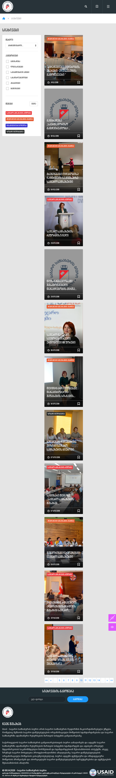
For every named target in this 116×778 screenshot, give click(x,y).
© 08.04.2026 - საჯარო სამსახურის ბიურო (45, 772)
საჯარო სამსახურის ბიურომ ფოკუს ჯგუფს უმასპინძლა (60, 660)
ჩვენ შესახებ (11, 724)
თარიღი (9, 39)
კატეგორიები (12, 55)
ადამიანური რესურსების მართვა (19, 119)
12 (90, 680)
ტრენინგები (15, 88)
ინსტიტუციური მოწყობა (16, 125)
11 (86, 680)
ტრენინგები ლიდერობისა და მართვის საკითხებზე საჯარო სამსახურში (63, 178)
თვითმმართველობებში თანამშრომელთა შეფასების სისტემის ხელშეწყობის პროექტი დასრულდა (62, 392)
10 (81, 680)
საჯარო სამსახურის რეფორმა (18, 113)
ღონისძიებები (17, 67)
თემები (22, 104)
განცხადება (15, 61)
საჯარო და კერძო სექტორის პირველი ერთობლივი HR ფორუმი (61, 338)
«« (46, 680)
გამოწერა (77, 699)
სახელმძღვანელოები (19, 77)
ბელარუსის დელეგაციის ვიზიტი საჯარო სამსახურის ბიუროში (61, 445)
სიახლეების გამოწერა (58, 691)
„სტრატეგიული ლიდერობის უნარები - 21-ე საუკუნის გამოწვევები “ (63, 70)
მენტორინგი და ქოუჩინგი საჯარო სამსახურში (63, 554)
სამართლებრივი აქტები (20, 72)
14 (98, 680)
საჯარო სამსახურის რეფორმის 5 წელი (60, 233)
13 (94, 680)
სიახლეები (16, 18)
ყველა (33, 103)
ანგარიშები (15, 83)
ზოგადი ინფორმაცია (15, 131)
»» (111, 680)
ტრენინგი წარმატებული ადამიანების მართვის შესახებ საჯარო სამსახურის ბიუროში (62, 606)
